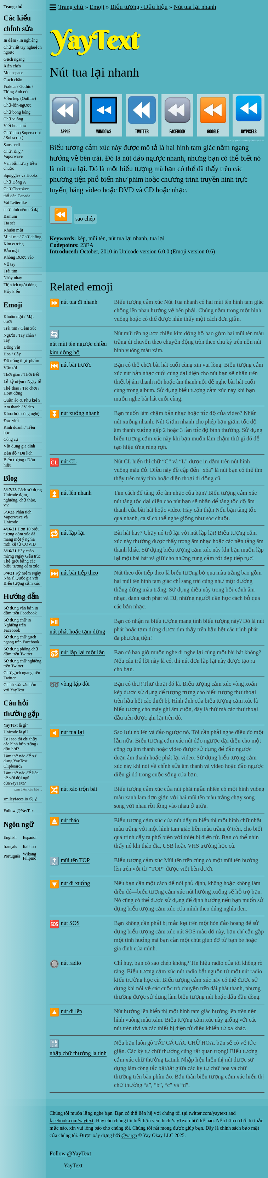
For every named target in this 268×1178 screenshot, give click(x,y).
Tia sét (9, 223)
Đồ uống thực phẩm (21, 360)
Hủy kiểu (12, 291)
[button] (53, 8)
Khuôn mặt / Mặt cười (19, 319)
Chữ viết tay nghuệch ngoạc (23, 50)
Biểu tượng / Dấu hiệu (19, 462)
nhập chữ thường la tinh (78, 1053)
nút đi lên (71, 1011)
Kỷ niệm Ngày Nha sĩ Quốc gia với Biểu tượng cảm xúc (22, 578)
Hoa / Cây (12, 353)
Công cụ (11, 439)
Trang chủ (13, 6)
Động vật (12, 347)
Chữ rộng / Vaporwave (13, 154)
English (10, 837)
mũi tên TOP (75, 860)
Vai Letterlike (15, 202)
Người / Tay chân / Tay (20, 338)
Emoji (13, 305)
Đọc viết (11, 420)
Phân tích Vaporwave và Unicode (18, 517)
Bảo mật (11, 250)
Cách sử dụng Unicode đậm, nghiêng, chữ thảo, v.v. (23, 497)
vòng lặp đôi (75, 684)
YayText (73, 1165)
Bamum (10, 216)
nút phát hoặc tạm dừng (77, 632)
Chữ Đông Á (15, 182)
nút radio (71, 963)
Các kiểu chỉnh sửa (18, 23)
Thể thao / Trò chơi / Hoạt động (21, 391)
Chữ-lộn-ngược (18, 105)
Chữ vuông (13, 118)
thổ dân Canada (17, 195)
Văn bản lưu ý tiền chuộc (20, 166)
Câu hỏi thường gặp (21, 708)
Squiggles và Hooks (21, 175)
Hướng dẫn (21, 596)
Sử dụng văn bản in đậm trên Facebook (21, 610)
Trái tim (10, 271)
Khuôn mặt (13, 230)
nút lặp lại (73, 533)
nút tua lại (72, 732)
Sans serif (12, 144)
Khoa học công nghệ (22, 413)
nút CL (68, 461)
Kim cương (14, 243)
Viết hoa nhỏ (15, 125)
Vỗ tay (9, 264)
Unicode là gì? (16, 731)
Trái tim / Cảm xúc (20, 328)
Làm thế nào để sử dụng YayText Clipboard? (20, 761)
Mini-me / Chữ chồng (22, 236)
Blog (10, 478)
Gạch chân (13, 79)
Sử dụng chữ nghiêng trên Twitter (22, 663)
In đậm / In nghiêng (21, 40)
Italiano (29, 846)
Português (12, 856)
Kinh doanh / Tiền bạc (19, 430)
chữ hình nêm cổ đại (22, 209)
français (10, 846)
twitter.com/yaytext (208, 1113)
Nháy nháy (13, 277)
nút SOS (70, 923)
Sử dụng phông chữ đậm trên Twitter (21, 651)
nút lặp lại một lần (82, 652)
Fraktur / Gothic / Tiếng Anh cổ (18, 89)
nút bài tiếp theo (79, 573)
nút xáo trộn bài (79, 789)
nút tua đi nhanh (79, 302)
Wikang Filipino (29, 856)
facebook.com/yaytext (71, 1120)
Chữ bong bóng (17, 112)
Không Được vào (19, 257)
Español (30, 837)
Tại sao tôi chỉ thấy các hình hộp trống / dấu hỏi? (21, 744)
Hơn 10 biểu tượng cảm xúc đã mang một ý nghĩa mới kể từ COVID (22, 537)
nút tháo (70, 820)
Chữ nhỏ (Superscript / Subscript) (22, 135)
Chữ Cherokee (16, 188)
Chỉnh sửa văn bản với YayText (20, 687)
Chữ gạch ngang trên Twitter (22, 675)
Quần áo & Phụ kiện (22, 400)
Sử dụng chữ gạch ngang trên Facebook (21, 639)
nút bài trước (76, 365)
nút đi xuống (75, 883)
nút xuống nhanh (80, 413)
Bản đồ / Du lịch (18, 453)
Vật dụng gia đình (19, 446)
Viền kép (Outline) (20, 98)
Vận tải (10, 367)
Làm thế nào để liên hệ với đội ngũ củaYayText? (21, 778)
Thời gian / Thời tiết (21, 374)
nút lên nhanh (76, 493)
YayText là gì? (16, 725)
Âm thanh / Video (19, 406)
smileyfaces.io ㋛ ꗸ (20, 799)
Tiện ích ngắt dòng (20, 284)
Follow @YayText (19, 810)
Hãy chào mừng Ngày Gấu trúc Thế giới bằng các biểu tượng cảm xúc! (22, 558)
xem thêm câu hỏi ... (28, 789)
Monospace (13, 72)
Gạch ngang (14, 59)
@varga (129, 1135)
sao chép (85, 219)
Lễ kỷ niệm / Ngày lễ (22, 381)
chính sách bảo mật (239, 1128)
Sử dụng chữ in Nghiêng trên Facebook (17, 625)
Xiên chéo (12, 66)
